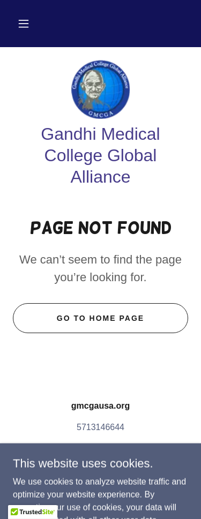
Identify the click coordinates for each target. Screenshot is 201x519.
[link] (100, 89)
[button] (23, 23)
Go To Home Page (100, 318)
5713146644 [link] (100, 427)
